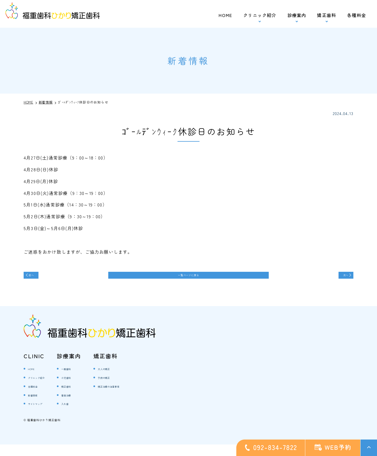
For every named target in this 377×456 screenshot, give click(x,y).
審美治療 (85, 406)
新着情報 (37, 406)
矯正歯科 (326, 15)
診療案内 (296, 15)
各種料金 (356, 15)
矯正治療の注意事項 (132, 397)
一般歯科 (85, 380)
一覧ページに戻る (188, 277)
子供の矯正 (123, 388)
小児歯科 (85, 388)
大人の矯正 (123, 380)
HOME (225, 15)
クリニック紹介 (43, 388)
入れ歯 (82, 415)
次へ (340, 277)
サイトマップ (41, 415)
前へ (37, 277)
